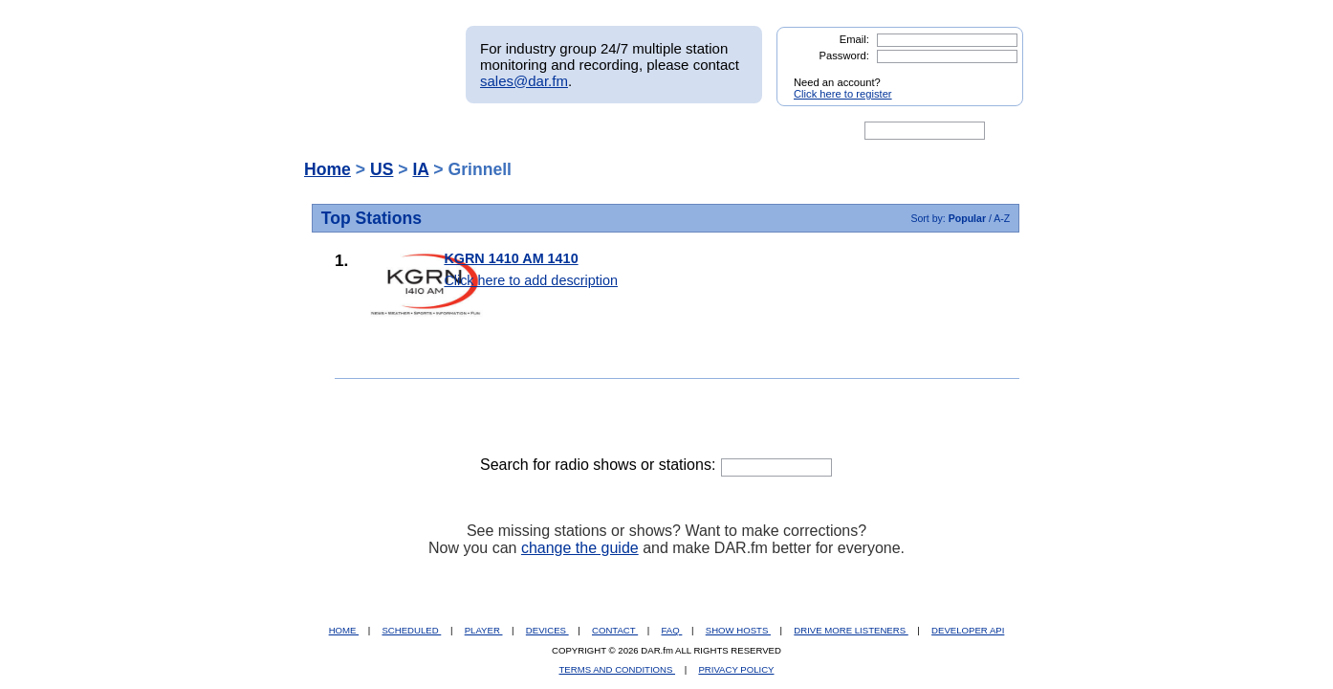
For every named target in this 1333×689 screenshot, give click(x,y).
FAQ (672, 630)
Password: (844, 55)
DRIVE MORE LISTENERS (850, 630)
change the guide (580, 548)
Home (327, 169)
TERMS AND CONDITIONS (617, 669)
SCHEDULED (411, 630)
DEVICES (547, 630)
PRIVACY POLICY (736, 669)
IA (420, 169)
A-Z (1002, 218)
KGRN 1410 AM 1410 (511, 258)
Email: (854, 39)
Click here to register (843, 94)
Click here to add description (531, 280)
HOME (344, 630)
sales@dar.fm (524, 81)
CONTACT (615, 630)
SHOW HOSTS (738, 630)
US (381, 169)
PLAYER (484, 630)
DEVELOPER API (967, 630)
